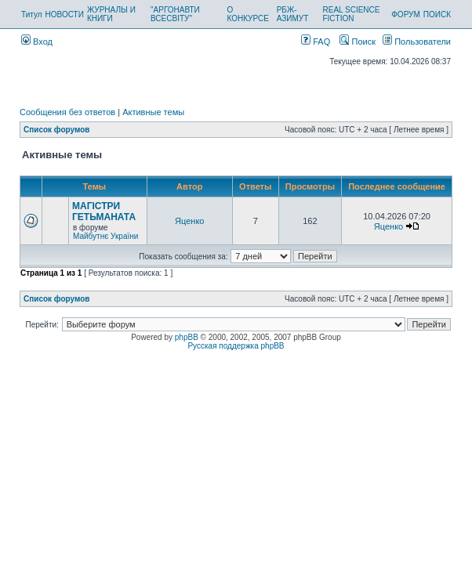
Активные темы (153, 112)
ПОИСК (437, 14)
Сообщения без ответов (67, 112)
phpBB (186, 337)
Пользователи (417, 41)
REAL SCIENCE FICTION (350, 14)
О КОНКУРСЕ (247, 14)
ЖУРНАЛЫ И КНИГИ (111, 14)
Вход (37, 41)
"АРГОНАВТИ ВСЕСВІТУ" (175, 14)
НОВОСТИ (64, 14)
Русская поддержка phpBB (235, 346)
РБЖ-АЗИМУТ (293, 14)
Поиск (357, 41)
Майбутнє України (105, 236)
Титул (31, 14)
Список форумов (57, 129)
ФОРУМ (405, 14)
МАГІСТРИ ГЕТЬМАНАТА (104, 211)
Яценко (189, 221)
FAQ (315, 41)
